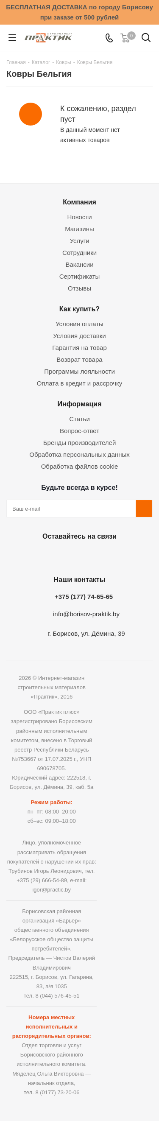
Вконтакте (35, 556)
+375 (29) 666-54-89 (42, 880)
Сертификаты (79, 276)
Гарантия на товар (79, 347)
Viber (120, 556)
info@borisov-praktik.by (86, 614)
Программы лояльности (79, 371)
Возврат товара (79, 359)
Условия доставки (79, 335)
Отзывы (79, 288)
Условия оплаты (79, 323)
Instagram (77, 556)
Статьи (79, 418)
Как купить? (79, 309)
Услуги (79, 240)
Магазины (79, 228)
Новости (79, 217)
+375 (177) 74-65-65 (84, 596)
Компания (79, 202)
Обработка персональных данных (79, 454)
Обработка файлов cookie (79, 466)
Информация (79, 404)
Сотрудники (79, 252)
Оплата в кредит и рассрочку (80, 383)
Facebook (56, 556)
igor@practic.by (51, 889)
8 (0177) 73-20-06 (57, 1092)
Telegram (98, 556)
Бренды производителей (79, 442)
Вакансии (79, 264)
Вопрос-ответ (79, 430)
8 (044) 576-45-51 (57, 995)
